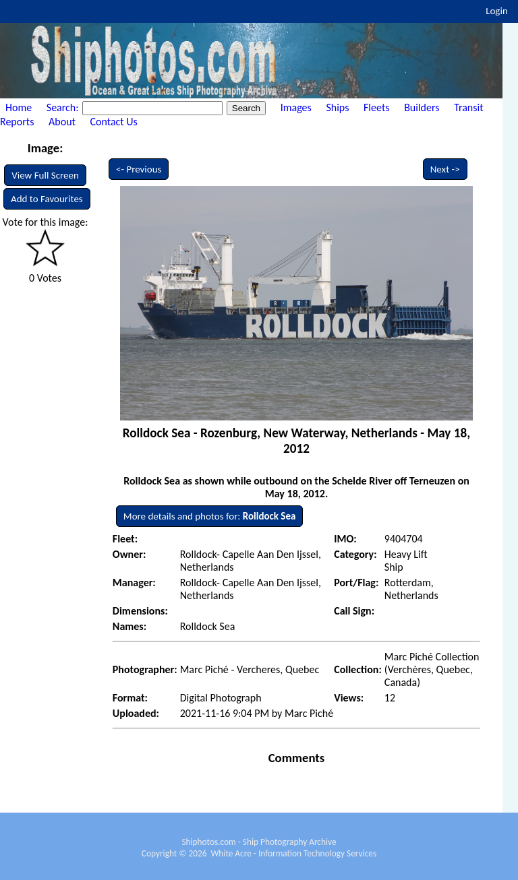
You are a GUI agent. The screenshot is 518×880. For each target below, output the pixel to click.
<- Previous (139, 169)
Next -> (445, 169)
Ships (337, 107)
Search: (64, 107)
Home (18, 107)
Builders (421, 107)
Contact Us (114, 121)
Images (296, 107)
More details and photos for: (209, 516)
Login (497, 11)
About (62, 121)
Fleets (376, 107)
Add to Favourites (47, 199)
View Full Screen (45, 175)
